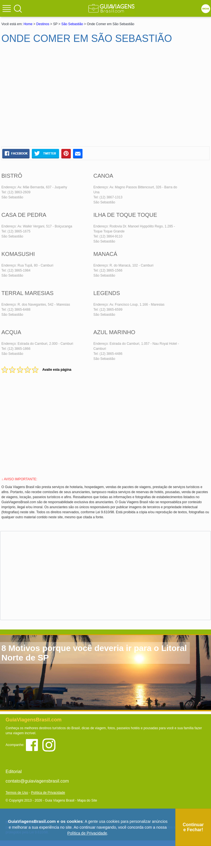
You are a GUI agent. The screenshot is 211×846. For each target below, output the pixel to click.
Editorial (14, 771)
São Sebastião (72, 24)
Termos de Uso (17, 793)
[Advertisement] (55, 97)
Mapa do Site (87, 800)
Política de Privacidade (48, 793)
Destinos (42, 24)
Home (27, 24)
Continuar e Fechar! (193, 827)
